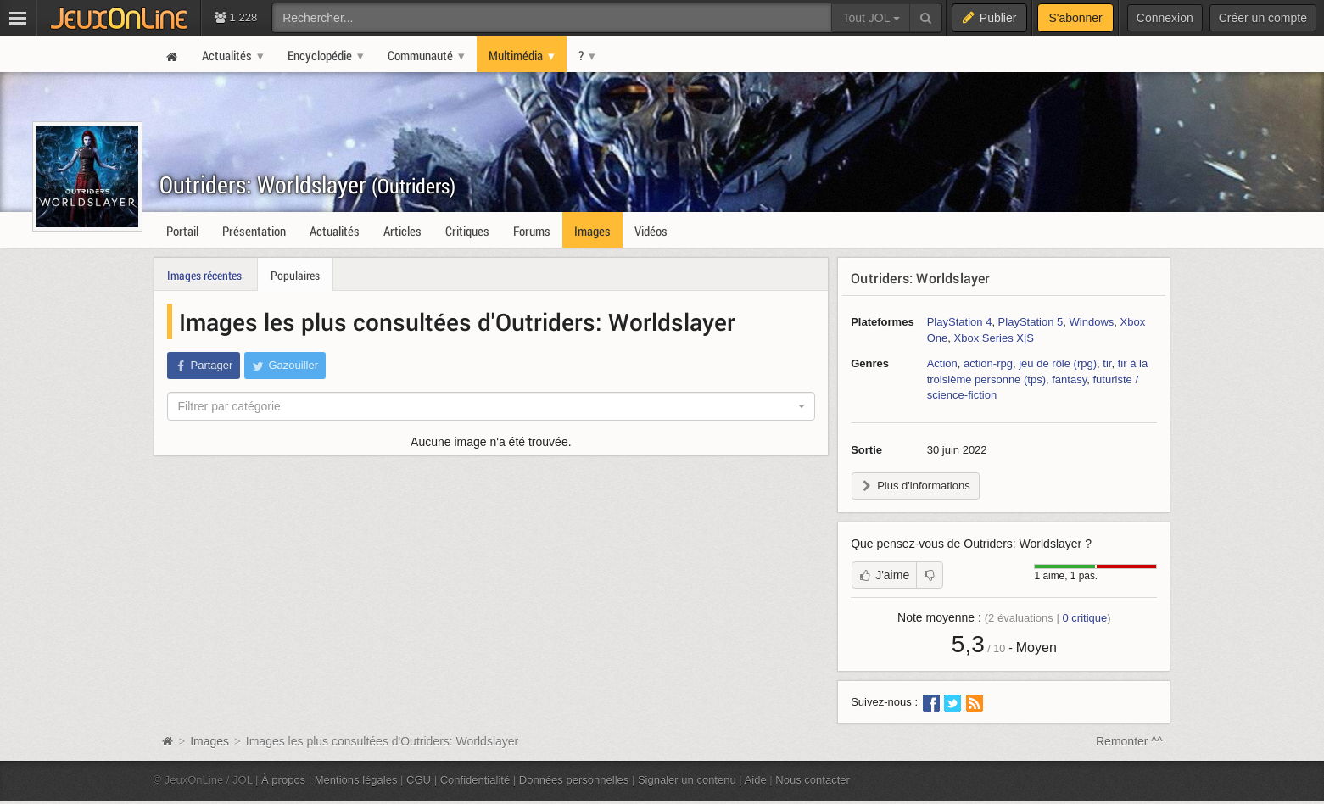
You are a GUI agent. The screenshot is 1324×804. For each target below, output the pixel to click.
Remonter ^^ (1129, 741)
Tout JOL (870, 18)
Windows (1092, 321)
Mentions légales (356, 779)
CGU (418, 779)
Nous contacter (812, 779)
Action (942, 363)
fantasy (1069, 379)
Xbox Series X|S (994, 338)
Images (211, 741)
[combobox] (491, 406)
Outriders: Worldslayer (307, 184)
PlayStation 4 (959, 321)
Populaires (295, 275)
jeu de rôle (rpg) (1058, 363)
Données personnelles (574, 779)
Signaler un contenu (687, 779)
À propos (283, 779)
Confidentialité (475, 779)
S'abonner (1075, 18)
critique (1084, 617)
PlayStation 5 (1031, 321)
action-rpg (988, 363)
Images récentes (204, 275)
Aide (756, 779)
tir (1107, 363)
